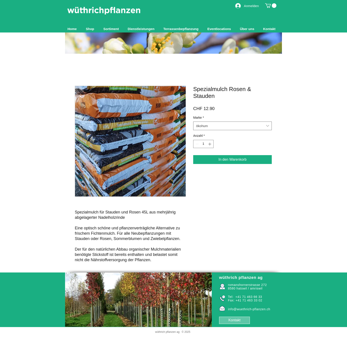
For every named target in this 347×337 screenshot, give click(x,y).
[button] (112, 28)
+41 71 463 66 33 (248, 297)
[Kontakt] (234, 320)
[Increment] (210, 144)
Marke (198, 117)
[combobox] (232, 126)
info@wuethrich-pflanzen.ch (249, 309)
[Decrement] (196, 144)
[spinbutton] (203, 144)
